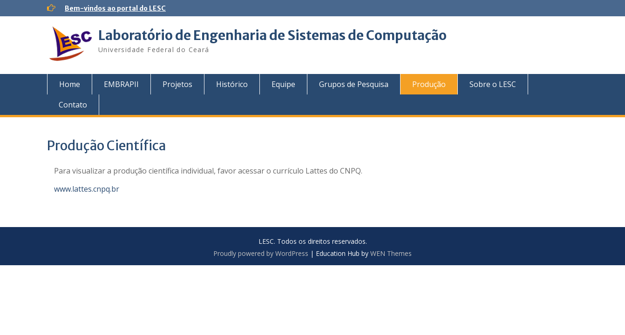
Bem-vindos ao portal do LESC (115, 8)
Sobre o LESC (492, 84)
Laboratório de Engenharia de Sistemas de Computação (272, 35)
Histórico (232, 84)
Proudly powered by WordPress (260, 253)
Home (69, 84)
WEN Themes (391, 253)
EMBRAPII (121, 84)
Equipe (283, 84)
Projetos (177, 84)
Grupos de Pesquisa (353, 84)
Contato (73, 105)
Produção (429, 84)
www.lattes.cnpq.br (86, 189)
